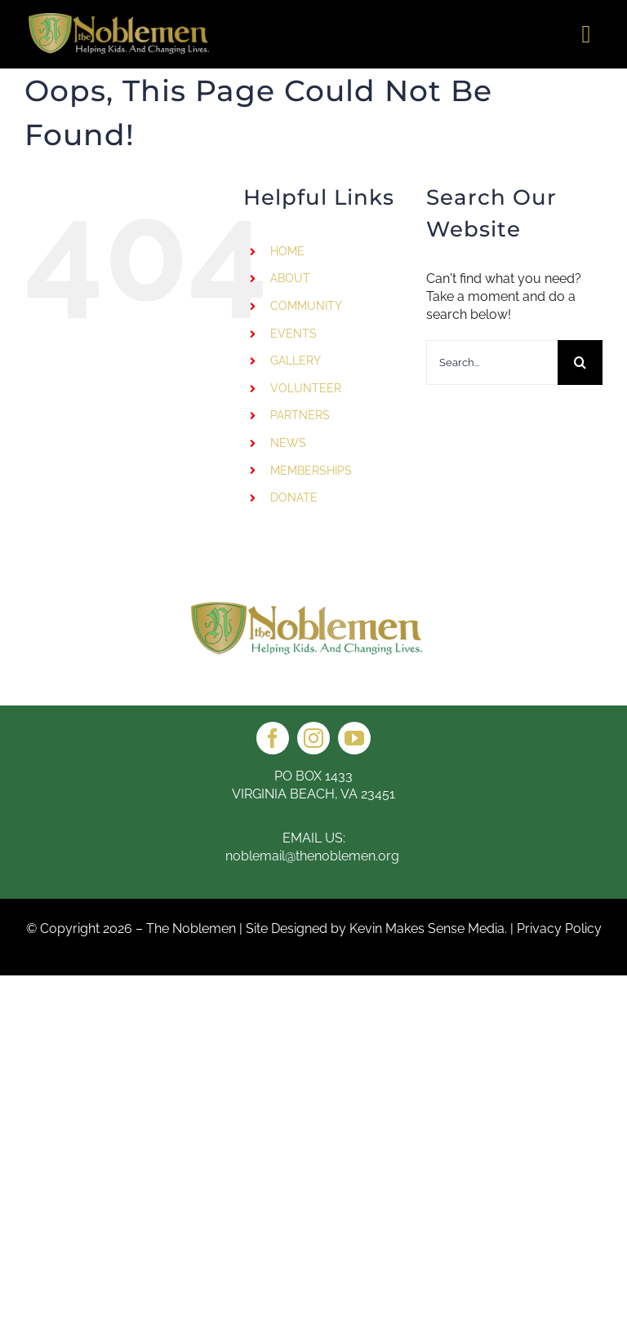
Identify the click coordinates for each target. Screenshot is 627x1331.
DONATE (294, 497)
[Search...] (492, 362)
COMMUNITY (306, 305)
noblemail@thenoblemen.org (313, 856)
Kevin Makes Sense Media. (428, 928)
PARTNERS (300, 415)
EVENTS (293, 333)
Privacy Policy (559, 928)
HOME (287, 251)
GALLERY (295, 360)
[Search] (580, 362)
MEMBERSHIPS (311, 470)
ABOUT (290, 278)
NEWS (288, 442)
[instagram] (313, 738)
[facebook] (272, 738)
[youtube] (354, 738)
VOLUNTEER (305, 388)
